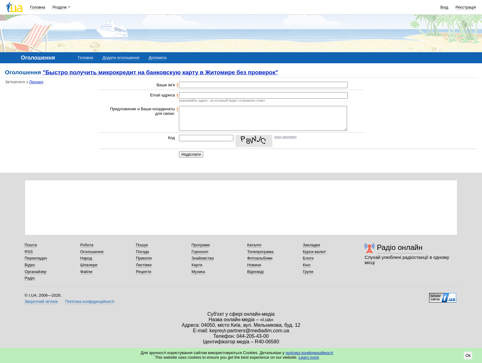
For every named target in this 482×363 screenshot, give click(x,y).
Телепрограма (260, 251)
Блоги (308, 258)
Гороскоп (200, 251)
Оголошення (92, 251)
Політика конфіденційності (89, 301)
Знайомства (203, 258)
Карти (197, 265)
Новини (254, 265)
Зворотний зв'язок (41, 301)
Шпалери (88, 265)
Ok (468, 355)
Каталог (254, 245)
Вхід (444, 7)
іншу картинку (285, 137)
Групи (308, 271)
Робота (86, 245)
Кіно (306, 265)
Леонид (36, 82)
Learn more (308, 357)
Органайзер (35, 271)
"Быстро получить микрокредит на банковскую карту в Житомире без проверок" (160, 72)
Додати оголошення (120, 57)
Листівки (144, 265)
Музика (198, 271)
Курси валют (314, 251)
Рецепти (143, 271)
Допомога (157, 57)
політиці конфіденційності (309, 352)
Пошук (142, 245)
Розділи (60, 7)
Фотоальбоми (259, 258)
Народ (86, 258)
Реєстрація (466, 7)
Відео (30, 265)
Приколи (144, 258)
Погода (142, 251)
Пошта (31, 245)
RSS (29, 251)
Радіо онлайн (400, 247)
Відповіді (255, 271)
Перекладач (36, 258)
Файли (86, 271)
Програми (201, 245)
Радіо (30, 278)
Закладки (311, 245)
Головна (37, 7)
